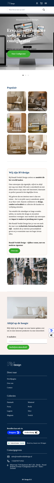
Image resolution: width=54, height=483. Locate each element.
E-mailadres (11, 337)
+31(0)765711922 (17, 461)
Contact (9, 388)
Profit (30, 407)
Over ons (14, 251)
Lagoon (9, 411)
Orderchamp (31, 432)
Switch (30, 415)
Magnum (10, 415)
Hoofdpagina (11, 379)
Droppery (14, 432)
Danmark (10, 402)
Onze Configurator (19, 54)
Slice (29, 411)
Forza (9, 407)
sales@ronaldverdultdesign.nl (21, 456)
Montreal (31, 402)
